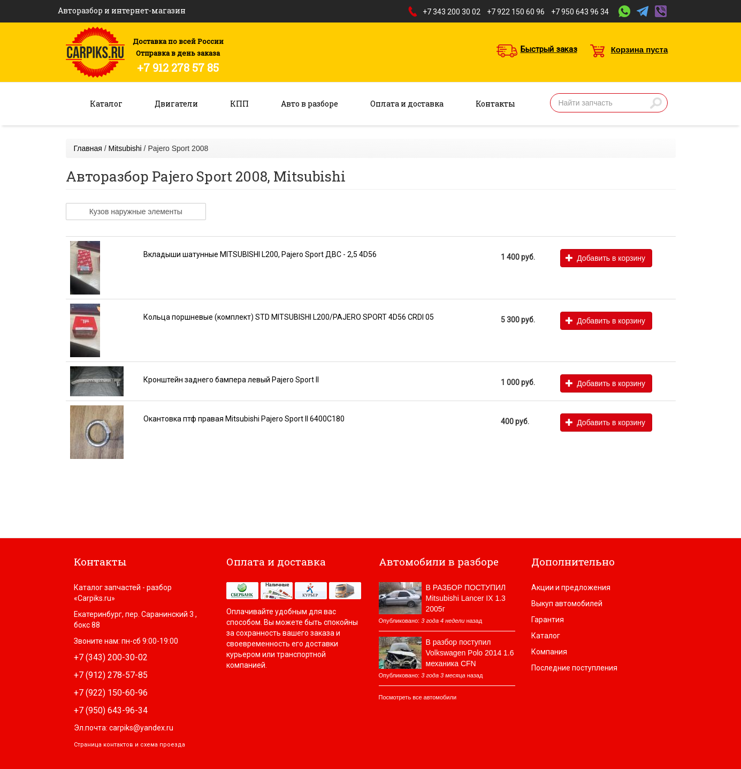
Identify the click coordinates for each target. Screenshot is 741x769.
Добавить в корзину (605, 258)
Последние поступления (574, 668)
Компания (549, 651)
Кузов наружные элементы (135, 211)
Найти (656, 103)
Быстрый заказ (549, 49)
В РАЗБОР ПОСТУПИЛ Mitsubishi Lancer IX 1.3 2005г (466, 598)
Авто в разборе (309, 104)
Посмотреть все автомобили (418, 697)
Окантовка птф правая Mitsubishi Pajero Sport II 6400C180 (244, 418)
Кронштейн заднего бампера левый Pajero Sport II (231, 379)
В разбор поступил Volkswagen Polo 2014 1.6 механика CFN (470, 653)
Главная (88, 148)
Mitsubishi (124, 148)
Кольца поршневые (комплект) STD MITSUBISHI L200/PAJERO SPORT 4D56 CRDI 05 (288, 317)
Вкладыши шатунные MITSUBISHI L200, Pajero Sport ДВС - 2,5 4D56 (260, 254)
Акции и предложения (570, 587)
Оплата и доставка (407, 104)
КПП (239, 104)
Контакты (495, 104)
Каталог (106, 104)
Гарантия (547, 619)
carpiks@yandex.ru (141, 727)
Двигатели (176, 104)
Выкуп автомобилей (566, 603)
